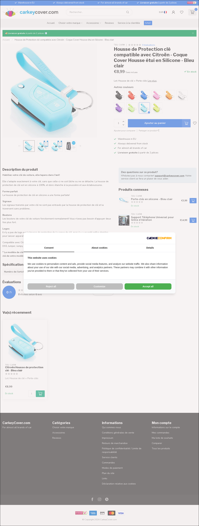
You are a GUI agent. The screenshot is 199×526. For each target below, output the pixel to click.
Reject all (51, 286)
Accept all (148, 286)
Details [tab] (150, 247)
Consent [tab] (48, 247)
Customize (99, 286)
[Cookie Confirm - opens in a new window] (159, 238)
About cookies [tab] (99, 247)
